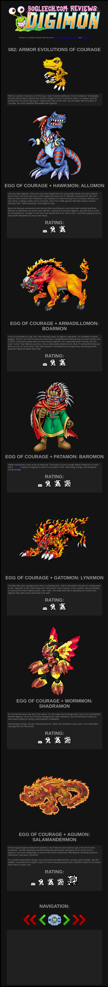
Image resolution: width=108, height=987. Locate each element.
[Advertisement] (22, 955)
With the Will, (60, 38)
